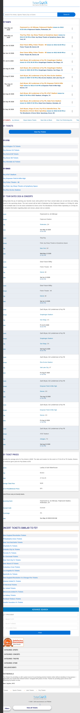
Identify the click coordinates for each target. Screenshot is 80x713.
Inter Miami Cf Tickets (10, 563)
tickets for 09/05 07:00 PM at (40, 102)
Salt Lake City (44, 367)
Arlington (42, 439)
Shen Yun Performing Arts (67, 120)
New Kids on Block (49, 120)
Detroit (42, 272)
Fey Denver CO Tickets (11, 150)
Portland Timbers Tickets (12, 599)
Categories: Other (10, 663)
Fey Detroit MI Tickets (10, 154)
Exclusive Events (10, 667)
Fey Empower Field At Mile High (14, 178)
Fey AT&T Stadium (9, 174)
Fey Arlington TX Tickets (11, 146)
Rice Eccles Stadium (46, 362)
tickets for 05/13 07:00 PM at (42, 37)
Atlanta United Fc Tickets (12, 581)
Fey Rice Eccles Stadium (12, 190)
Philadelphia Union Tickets (12, 539)
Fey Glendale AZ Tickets (11, 162)
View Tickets (72, 29)
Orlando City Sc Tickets (11, 549)
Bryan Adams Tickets (32, 120)
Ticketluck (40, 3)
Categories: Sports (11, 650)
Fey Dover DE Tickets (10, 158)
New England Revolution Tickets (14, 535)
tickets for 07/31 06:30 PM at (41, 61)
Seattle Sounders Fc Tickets (13, 602)
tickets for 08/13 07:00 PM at (41, 85)
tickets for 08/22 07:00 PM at (42, 94)
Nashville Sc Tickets (10, 574)
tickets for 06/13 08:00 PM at (42, 53)
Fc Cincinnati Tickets (10, 556)
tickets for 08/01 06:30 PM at (41, 69)
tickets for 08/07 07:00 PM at (42, 77)
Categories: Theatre (11, 659)
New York (43, 248)
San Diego (43, 320)
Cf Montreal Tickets (10, 585)
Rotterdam (43, 224)
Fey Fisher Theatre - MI (11, 182)
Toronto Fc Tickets (9, 553)
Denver (42, 391)
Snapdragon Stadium (46, 314)
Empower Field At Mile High (48, 386)
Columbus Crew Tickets (11, 567)
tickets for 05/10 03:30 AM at (41, 28)
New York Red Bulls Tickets (13, 542)
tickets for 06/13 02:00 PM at (42, 46)
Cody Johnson (17, 120)
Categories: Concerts (12, 654)
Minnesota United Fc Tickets (13, 592)
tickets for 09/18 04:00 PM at (42, 111)
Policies (49, 701)
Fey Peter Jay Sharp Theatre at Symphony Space (20, 186)
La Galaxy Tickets (9, 595)
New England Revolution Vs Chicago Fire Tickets (20, 578)
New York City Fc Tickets (12, 560)
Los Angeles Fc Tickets (11, 570)
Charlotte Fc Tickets (10, 546)
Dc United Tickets (9, 588)
